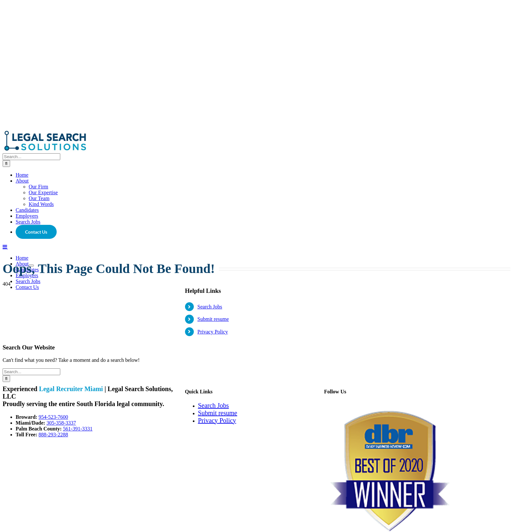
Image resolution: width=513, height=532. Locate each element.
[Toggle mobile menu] (5, 246)
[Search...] (31, 156)
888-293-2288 (53, 434)
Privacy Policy (212, 331)
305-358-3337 (61, 423)
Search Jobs (209, 306)
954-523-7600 (53, 417)
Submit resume (213, 319)
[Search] (6, 163)
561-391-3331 (78, 428)
